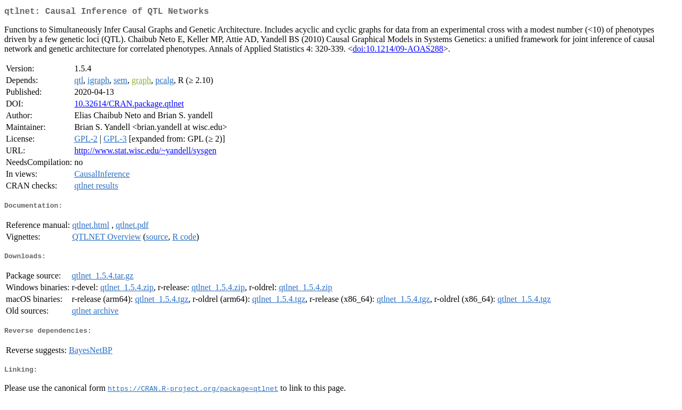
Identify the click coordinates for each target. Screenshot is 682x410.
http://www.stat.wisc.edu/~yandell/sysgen (145, 152)
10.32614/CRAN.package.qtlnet (129, 105)
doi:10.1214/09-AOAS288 (398, 50)
